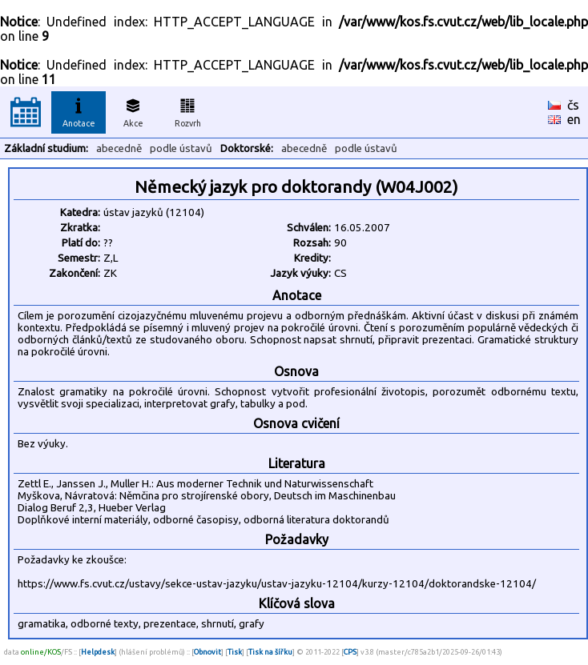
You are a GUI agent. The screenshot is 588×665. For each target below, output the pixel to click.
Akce (133, 110)
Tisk (235, 651)
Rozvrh (188, 110)
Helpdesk (98, 651)
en (574, 119)
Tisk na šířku (270, 651)
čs (573, 105)
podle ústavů (181, 148)
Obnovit (207, 651)
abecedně (119, 148)
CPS (350, 651)
